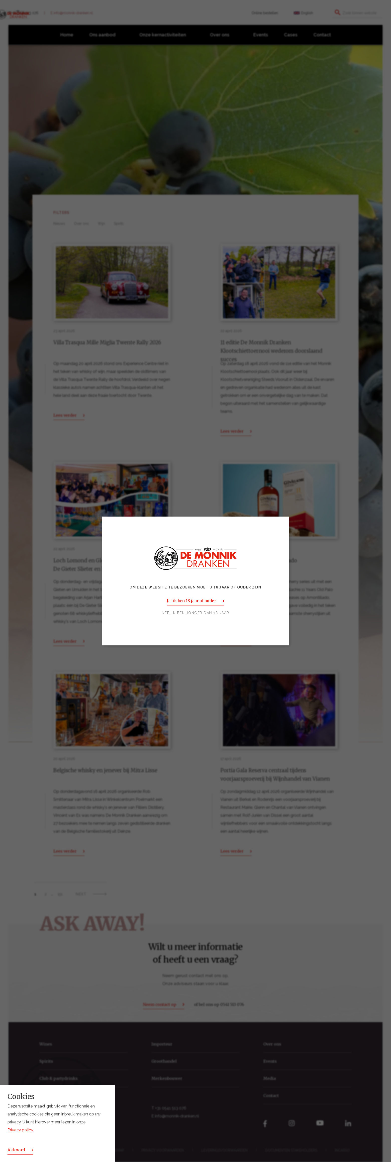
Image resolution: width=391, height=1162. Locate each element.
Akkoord (16, 1149)
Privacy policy (20, 1130)
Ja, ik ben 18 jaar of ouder (191, 600)
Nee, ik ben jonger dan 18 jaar (195, 613)
